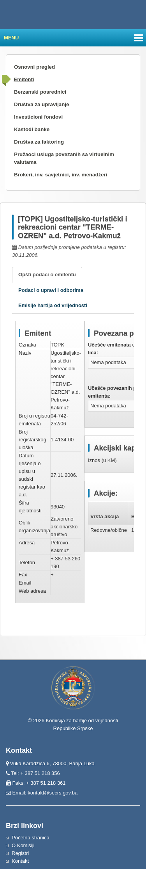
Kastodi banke (31, 129)
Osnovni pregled (34, 67)
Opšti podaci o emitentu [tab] (47, 274)
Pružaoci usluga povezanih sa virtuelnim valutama (64, 158)
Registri (20, 853)
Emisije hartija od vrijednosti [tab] (52, 305)
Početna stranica (30, 838)
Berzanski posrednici (40, 92)
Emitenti (24, 79)
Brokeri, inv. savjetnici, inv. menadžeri (60, 175)
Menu (11, 38)
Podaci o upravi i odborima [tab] (50, 290)
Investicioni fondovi (38, 117)
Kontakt (20, 861)
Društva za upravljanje (41, 104)
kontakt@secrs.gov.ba (52, 793)
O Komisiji (23, 845)
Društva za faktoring (39, 142)
